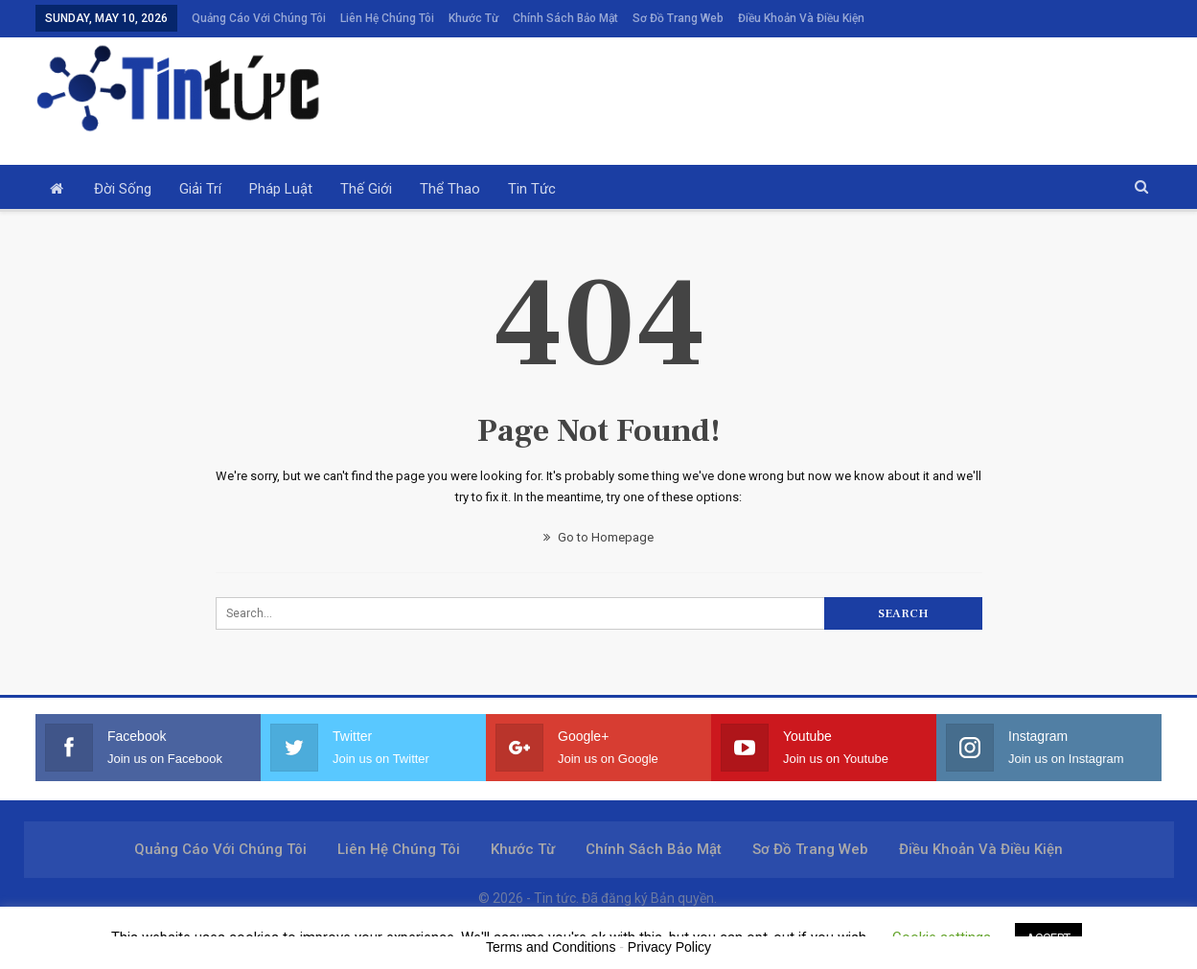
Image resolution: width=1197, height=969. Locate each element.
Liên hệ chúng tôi (387, 18)
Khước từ (473, 18)
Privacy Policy (669, 947)
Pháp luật (280, 188)
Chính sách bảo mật (565, 18)
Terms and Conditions (550, 947)
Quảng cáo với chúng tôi (259, 18)
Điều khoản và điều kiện (801, 18)
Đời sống (122, 188)
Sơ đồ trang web (678, 18)
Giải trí (200, 188)
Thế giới (366, 188)
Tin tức (532, 188)
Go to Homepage (598, 537)
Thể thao (450, 188)
